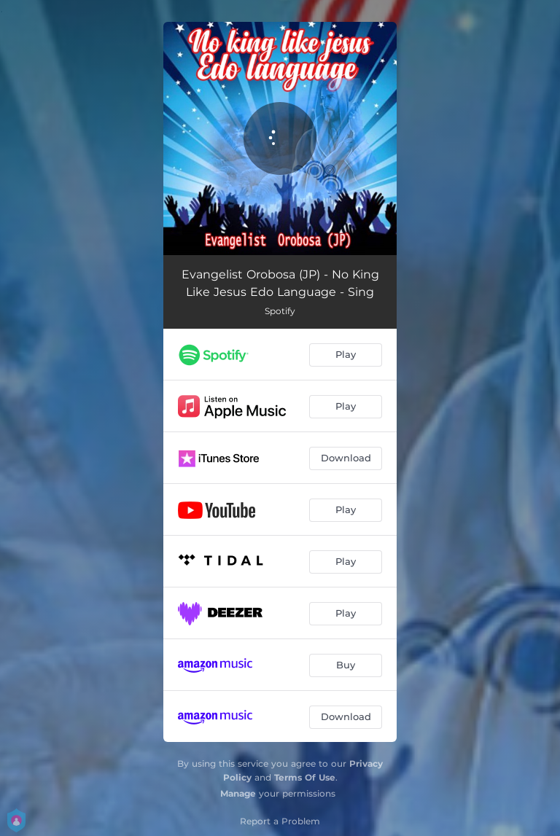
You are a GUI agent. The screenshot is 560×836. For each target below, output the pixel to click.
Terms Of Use (304, 777)
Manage (238, 793)
